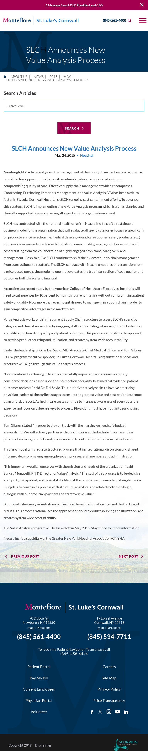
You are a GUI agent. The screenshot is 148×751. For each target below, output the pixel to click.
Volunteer (39, 711)
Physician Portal (38, 700)
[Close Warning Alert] (142, 5)
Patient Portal (38, 666)
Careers (109, 666)
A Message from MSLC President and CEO (74, 5)
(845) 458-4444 (74, 653)
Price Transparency (109, 700)
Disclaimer (43, 745)
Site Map (109, 678)
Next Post (128, 556)
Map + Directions (38, 627)
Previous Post (25, 556)
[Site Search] (129, 20)
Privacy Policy (109, 689)
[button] (142, 20)
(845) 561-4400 (111, 20)
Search (72, 128)
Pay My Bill (39, 678)
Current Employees (39, 689)
